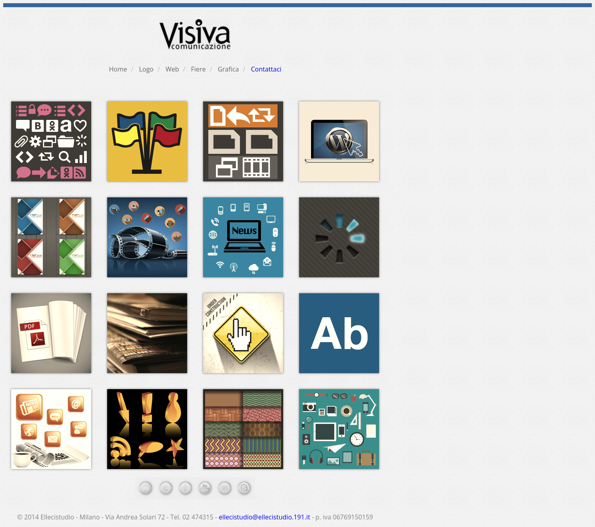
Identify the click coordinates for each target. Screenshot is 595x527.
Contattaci (266, 69)
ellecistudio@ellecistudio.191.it (264, 517)
